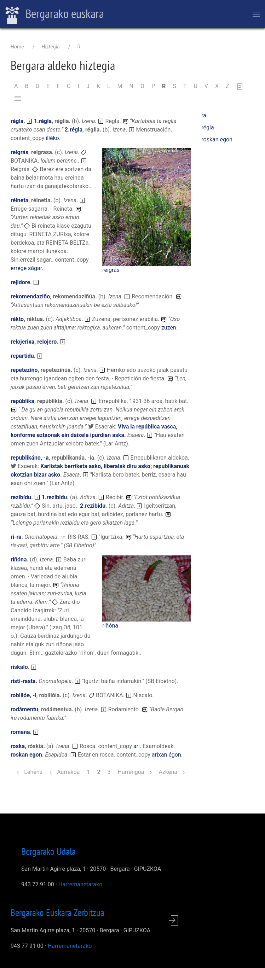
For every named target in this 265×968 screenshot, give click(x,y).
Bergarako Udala (48, 851)
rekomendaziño (30, 296)
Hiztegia (50, 46)
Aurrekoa (65, 772)
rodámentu (24, 709)
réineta (19, 200)
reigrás (111, 270)
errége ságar (26, 268)
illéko (52, 138)
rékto (17, 319)
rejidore (20, 282)
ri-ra (16, 536)
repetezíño (24, 370)
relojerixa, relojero (34, 341)
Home (17, 46)
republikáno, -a (30, 457)
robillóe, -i (23, 695)
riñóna (110, 625)
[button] (146, 206)
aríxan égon (166, 754)
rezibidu (56, 497)
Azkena (172, 772)
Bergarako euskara (54, 14)
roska (18, 746)
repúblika (22, 401)
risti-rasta (23, 681)
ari (136, 746)
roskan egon (26, 754)
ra (203, 115)
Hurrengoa (134, 772)
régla (17, 121)
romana (20, 732)
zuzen (168, 327)
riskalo (19, 667)
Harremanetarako (80, 884)
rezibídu (21, 497)
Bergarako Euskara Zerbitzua (57, 912)
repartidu (22, 355)
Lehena (29, 772)
